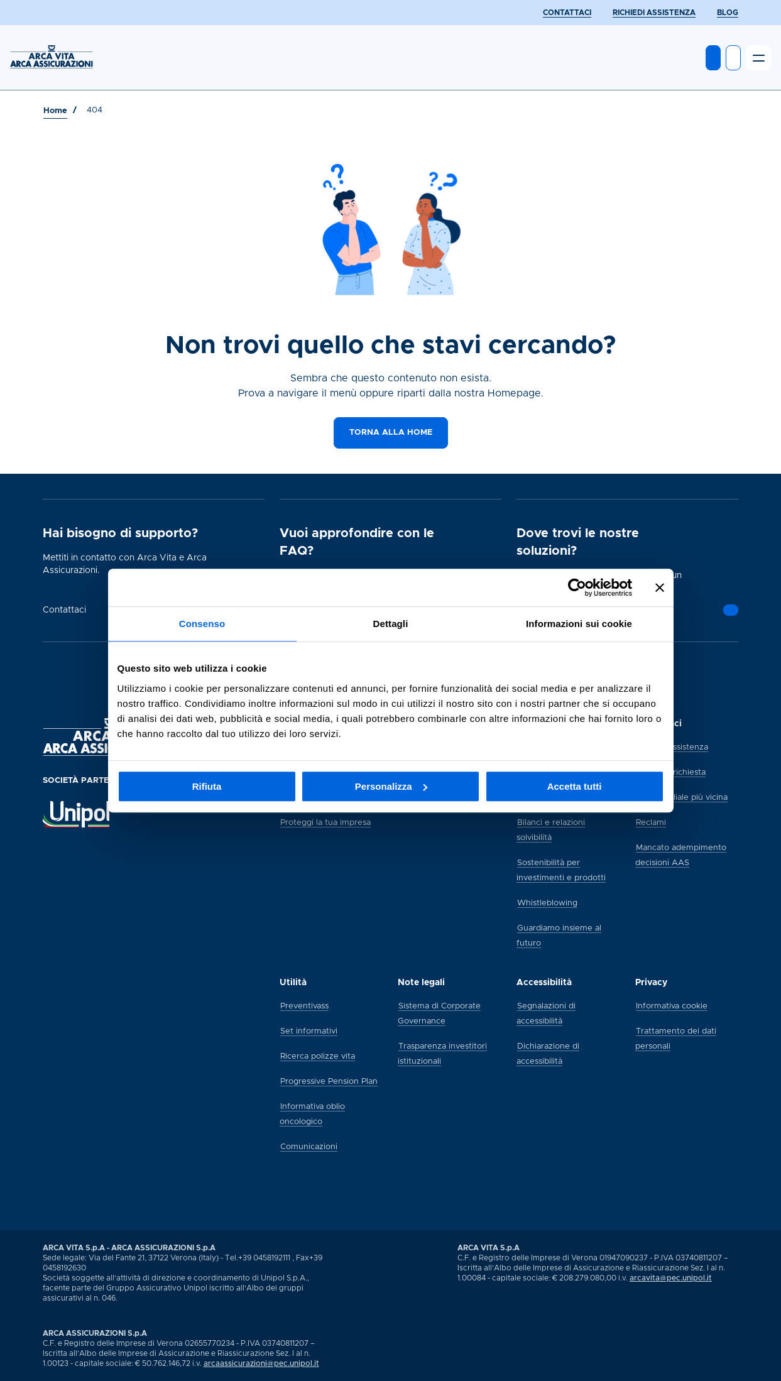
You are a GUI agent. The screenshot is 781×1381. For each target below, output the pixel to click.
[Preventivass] (304, 1005)
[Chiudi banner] (659, 587)
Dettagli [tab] (390, 623)
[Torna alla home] (391, 433)
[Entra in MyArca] (713, 57)
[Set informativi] (309, 1030)
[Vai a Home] (55, 111)
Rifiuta (207, 786)
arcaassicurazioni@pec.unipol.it (261, 1363)
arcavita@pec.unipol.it (671, 1278)
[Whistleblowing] (547, 902)
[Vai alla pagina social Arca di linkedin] (726, 1367)
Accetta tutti (574, 786)
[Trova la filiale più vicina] (681, 796)
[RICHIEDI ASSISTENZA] (654, 12)
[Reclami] (651, 821)
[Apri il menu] (758, 57)
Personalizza (391, 786)
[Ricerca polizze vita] (318, 1055)
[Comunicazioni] (309, 1146)
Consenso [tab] (202, 623)
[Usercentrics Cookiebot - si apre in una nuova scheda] (577, 587)
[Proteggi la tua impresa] (325, 821)
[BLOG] (727, 12)
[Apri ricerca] (733, 57)
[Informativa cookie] (671, 1005)
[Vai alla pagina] (730, 610)
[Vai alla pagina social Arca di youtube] (737, 1367)
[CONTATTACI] (567, 12)
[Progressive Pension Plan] (329, 1080)
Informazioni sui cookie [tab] (579, 623)
